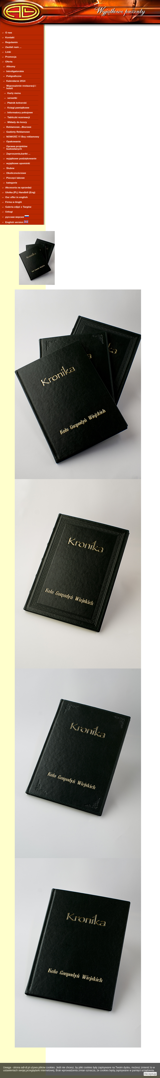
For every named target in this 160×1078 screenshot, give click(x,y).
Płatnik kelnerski (17, 103)
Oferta (8, 61)
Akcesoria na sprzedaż (18, 187)
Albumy (10, 66)
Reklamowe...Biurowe (18, 127)
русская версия (17, 216)
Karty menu (14, 93)
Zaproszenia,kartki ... (18, 153)
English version (16, 222)
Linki (8, 52)
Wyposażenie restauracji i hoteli (21, 87)
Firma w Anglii (13, 202)
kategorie (11, 182)
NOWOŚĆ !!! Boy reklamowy (22, 136)
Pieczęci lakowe (15, 178)
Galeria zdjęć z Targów (18, 207)
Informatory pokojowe (20, 112)
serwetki (12, 98)
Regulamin (11, 42)
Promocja (10, 56)
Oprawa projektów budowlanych (16, 147)
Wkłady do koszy (17, 122)
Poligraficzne (13, 76)
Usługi (9, 211)
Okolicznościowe (16, 173)
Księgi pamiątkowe (18, 107)
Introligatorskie (15, 71)
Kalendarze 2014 (15, 81)
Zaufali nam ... (13, 47)
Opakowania (13, 141)
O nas (8, 32)
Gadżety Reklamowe (18, 132)
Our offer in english (16, 197)
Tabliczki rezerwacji (18, 117)
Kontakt (9, 37)
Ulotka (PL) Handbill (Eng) (20, 192)
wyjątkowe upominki (18, 163)
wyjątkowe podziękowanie (21, 158)
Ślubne (10, 168)
